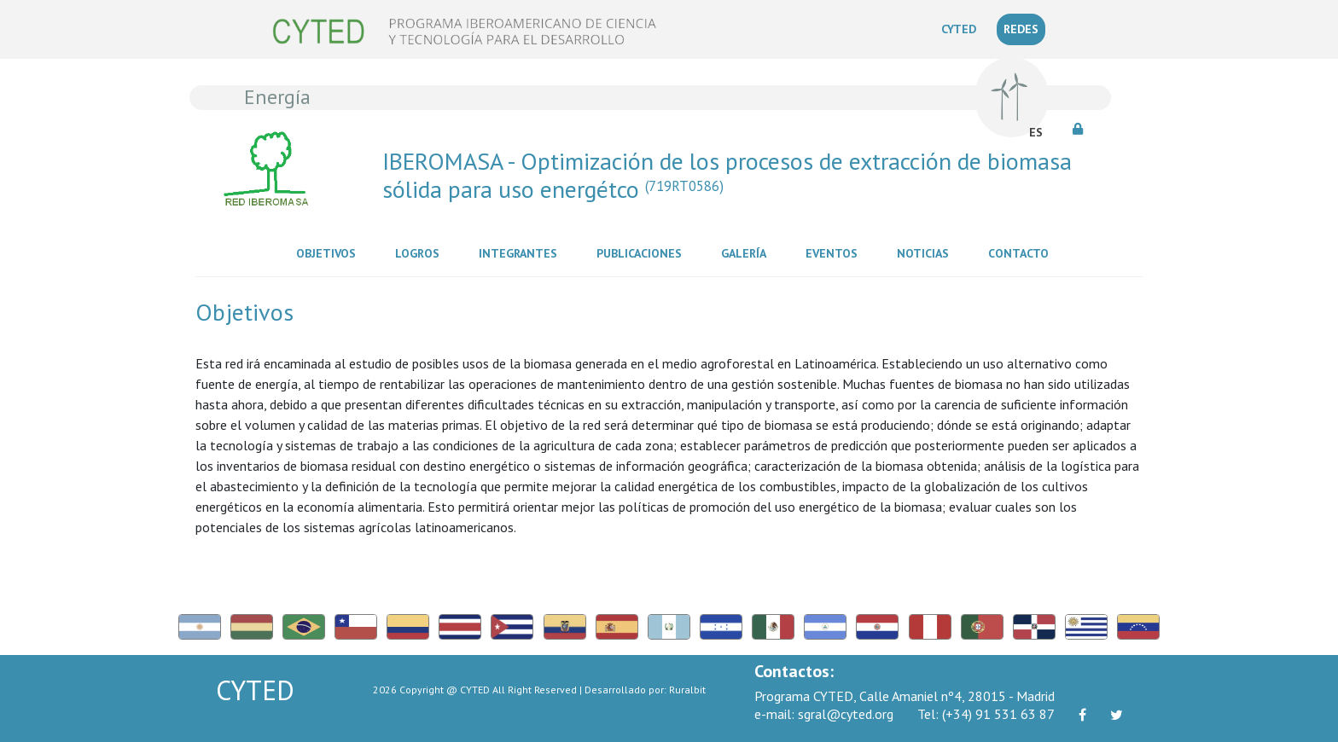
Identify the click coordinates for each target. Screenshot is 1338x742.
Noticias (926, 252)
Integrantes (521, 252)
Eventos (835, 252)
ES (1036, 132)
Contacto (1022, 252)
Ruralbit (687, 689)
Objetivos (329, 252)
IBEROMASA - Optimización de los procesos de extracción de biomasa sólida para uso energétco (727, 175)
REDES (1021, 29)
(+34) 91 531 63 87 (986, 713)
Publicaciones (642, 252)
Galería (747, 252)
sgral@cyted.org (823, 713)
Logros (420, 252)
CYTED (962, 28)
